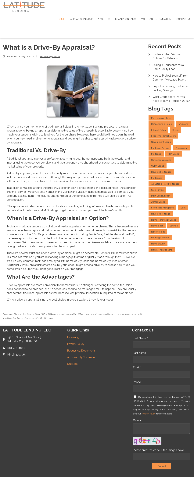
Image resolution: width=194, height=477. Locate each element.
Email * (137, 367)
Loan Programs (125, 19)
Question (138, 420)
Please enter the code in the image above (158, 450)
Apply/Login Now (81, 19)
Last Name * (140, 352)
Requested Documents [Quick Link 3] (81, 350)
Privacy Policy (149, 413)
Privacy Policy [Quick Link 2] (75, 343)
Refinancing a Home (50, 56)
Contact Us (184, 19)
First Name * (140, 338)
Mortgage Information (156, 19)
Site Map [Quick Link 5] (72, 363)
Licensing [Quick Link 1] (73, 337)
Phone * (137, 382)
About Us (104, 19)
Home (61, 19)
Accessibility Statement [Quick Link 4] (81, 357)
